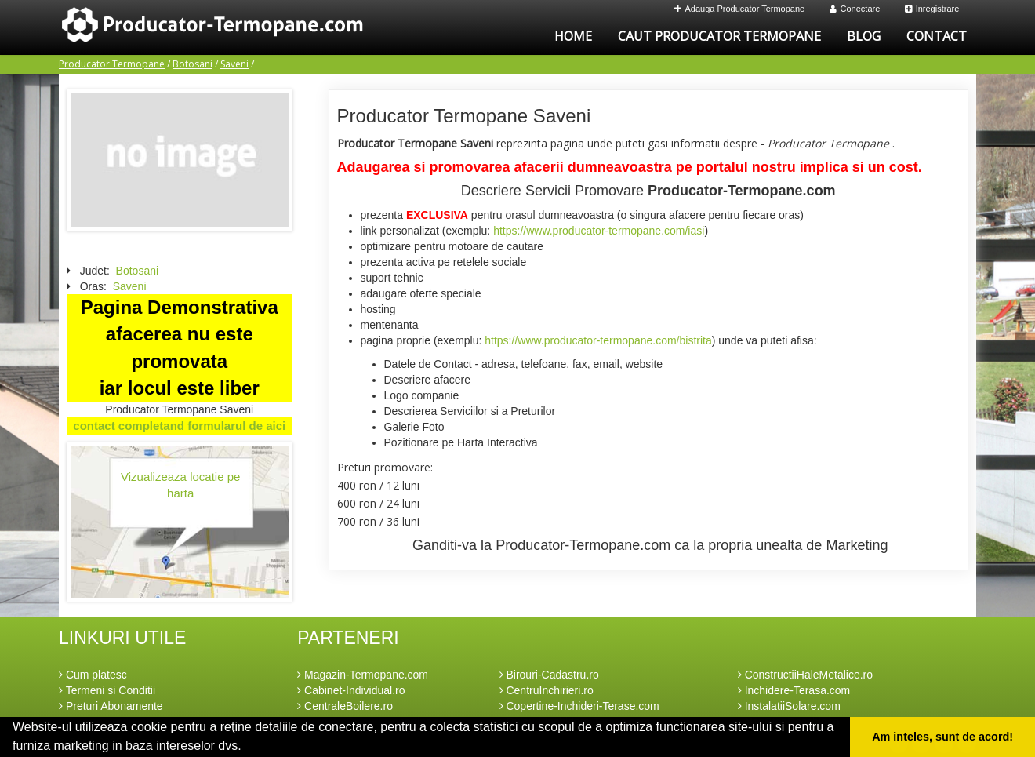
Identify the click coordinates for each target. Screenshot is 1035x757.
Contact (936, 36)
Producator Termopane (112, 64)
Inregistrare (932, 8)
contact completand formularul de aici (179, 425)
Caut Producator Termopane (719, 36)
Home (573, 36)
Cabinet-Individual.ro (351, 690)
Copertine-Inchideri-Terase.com (579, 706)
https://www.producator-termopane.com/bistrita (598, 340)
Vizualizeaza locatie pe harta (180, 485)
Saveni (234, 64)
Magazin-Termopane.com (362, 674)
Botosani (192, 64)
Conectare (855, 8)
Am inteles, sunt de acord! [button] (942, 736)
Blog (864, 36)
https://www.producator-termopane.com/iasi (598, 230)
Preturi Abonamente (111, 706)
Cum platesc (93, 674)
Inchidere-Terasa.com (794, 690)
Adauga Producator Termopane (739, 8)
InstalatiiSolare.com (789, 706)
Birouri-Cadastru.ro (549, 674)
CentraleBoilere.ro (345, 706)
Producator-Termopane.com (742, 190)
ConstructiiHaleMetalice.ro (805, 674)
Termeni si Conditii (107, 690)
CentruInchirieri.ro (546, 690)
